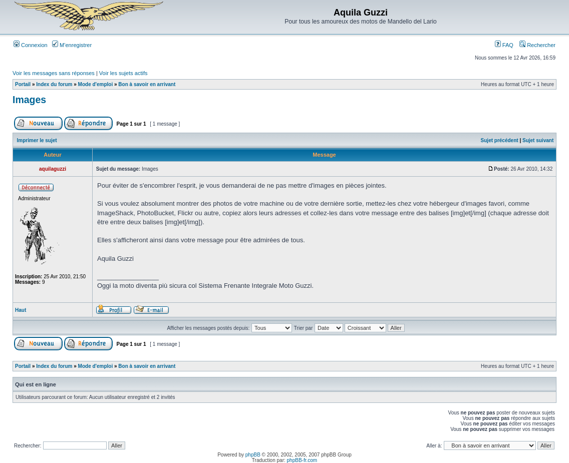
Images (29, 99)
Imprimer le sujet (37, 140)
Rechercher (537, 45)
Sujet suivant (537, 140)
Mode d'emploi (95, 84)
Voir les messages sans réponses (54, 73)
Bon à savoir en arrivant (146, 84)
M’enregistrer (72, 45)
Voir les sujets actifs (123, 73)
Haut (20, 310)
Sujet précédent (499, 140)
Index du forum (54, 84)
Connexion (31, 45)
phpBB (252, 454)
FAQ (504, 45)
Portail (23, 84)
